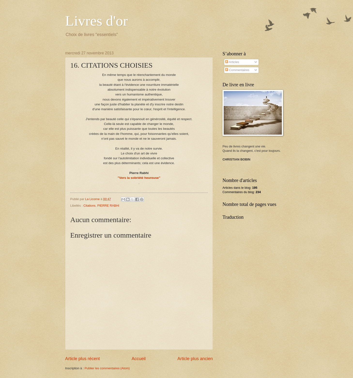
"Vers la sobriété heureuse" (139, 178)
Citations (89, 205)
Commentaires (237, 70)
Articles (232, 62)
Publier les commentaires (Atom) (107, 368)
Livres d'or (96, 21)
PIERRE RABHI (108, 205)
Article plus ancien (195, 358)
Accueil (138, 358)
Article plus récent (82, 358)
